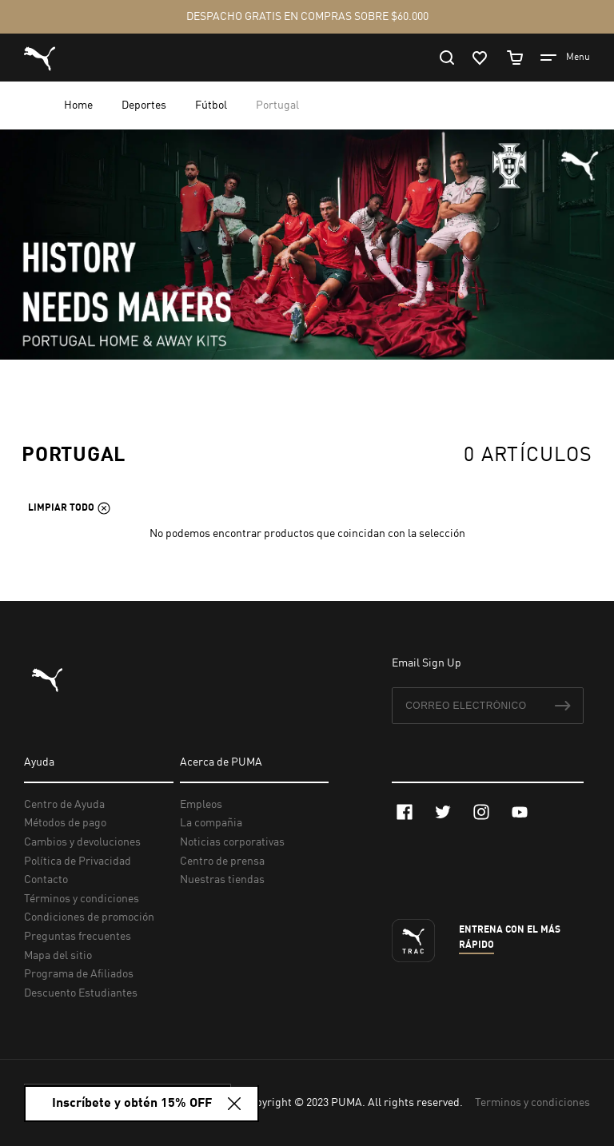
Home (79, 105)
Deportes (145, 105)
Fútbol (212, 105)
